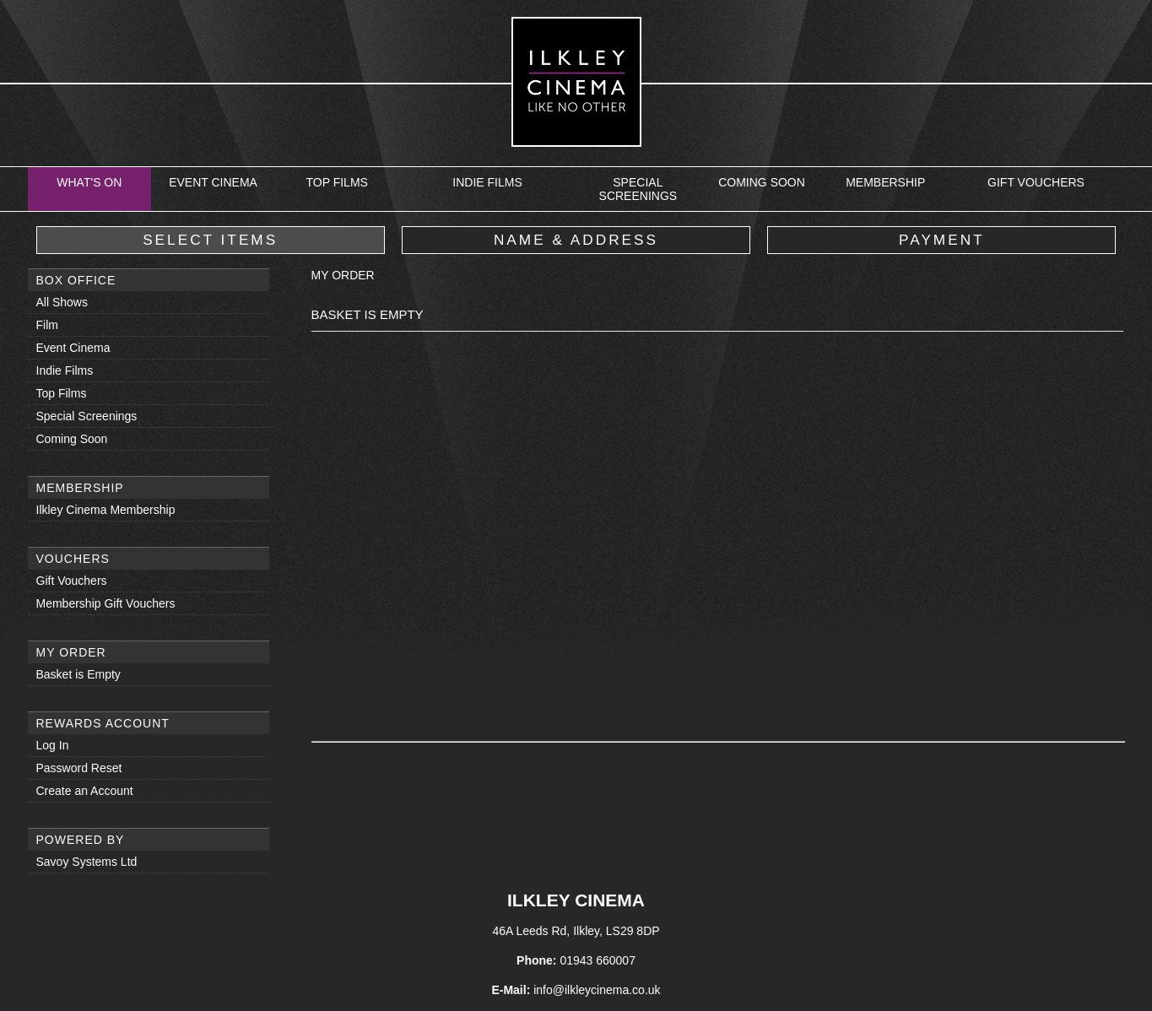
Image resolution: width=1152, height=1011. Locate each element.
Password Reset (79, 768)
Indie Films (487, 182)
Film (47, 325)
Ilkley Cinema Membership (106, 509)
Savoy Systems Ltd (87, 861)
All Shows (62, 302)
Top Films (336, 182)
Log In (52, 745)
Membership (885, 182)
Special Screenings (638, 189)
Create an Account (84, 790)
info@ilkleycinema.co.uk (596, 990)
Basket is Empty (78, 674)
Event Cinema (213, 182)
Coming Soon (761, 182)
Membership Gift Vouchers (106, 603)
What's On (89, 182)
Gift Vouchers (1035, 182)
